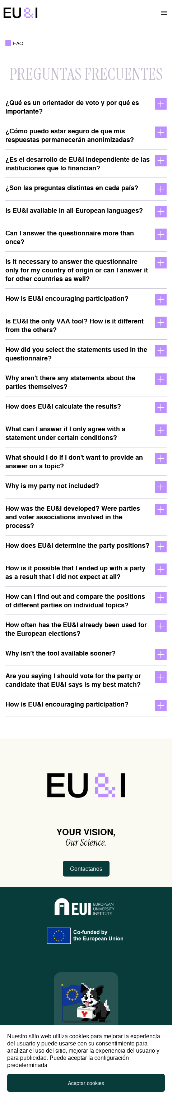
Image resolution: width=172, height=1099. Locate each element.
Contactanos (86, 868)
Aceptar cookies (86, 1082)
